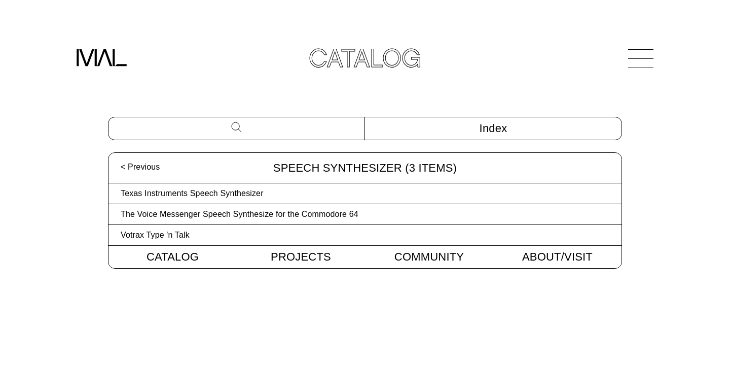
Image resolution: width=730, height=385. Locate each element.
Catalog (173, 256)
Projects (301, 256)
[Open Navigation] (640, 58)
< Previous (140, 167)
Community (429, 256)
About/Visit (557, 256)
